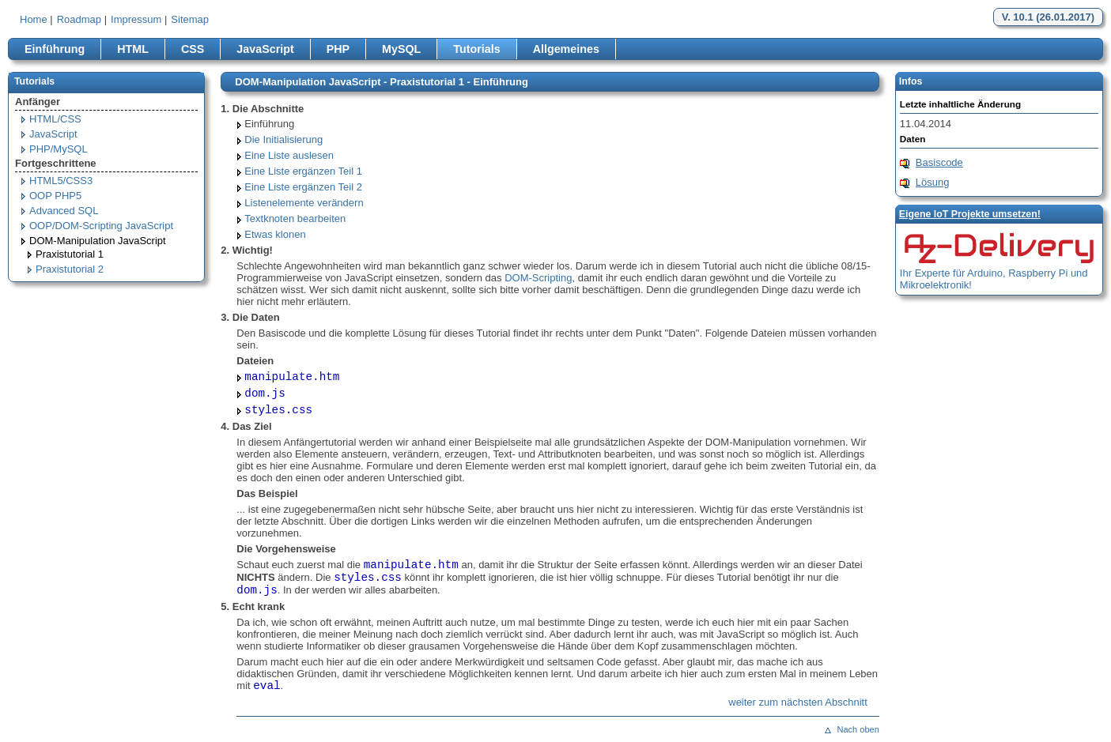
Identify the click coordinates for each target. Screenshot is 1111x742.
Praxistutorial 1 (70, 254)
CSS (192, 49)
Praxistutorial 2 (70, 269)
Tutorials (476, 49)
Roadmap (79, 19)
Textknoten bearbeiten (295, 218)
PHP (338, 49)
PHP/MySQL (58, 149)
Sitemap (190, 19)
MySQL (401, 49)
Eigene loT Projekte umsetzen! (970, 214)
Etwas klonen (274, 234)
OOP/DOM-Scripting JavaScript (101, 226)
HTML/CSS (55, 119)
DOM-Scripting (538, 278)
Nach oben (858, 729)
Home (33, 19)
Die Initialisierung (283, 139)
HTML (133, 49)
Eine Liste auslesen (289, 155)
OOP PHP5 (55, 196)
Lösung (933, 182)
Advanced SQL (63, 211)
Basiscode (939, 162)
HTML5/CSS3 (61, 180)
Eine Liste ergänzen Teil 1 (303, 171)
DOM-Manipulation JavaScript (97, 241)
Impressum (136, 19)
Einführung (55, 49)
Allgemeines (566, 49)
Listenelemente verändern (303, 203)
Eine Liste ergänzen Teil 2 (303, 187)
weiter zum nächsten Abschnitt (797, 702)
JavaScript (264, 49)
